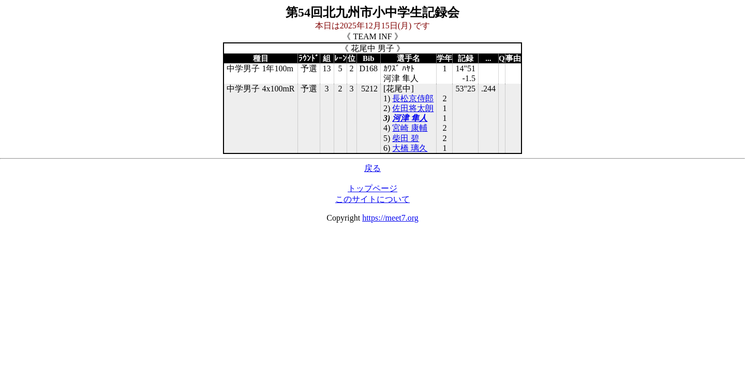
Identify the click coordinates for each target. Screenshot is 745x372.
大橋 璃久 (409, 148)
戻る (372, 168)
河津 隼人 (409, 118)
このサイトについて (372, 199)
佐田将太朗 (413, 108)
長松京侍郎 (413, 98)
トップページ (372, 188)
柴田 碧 (405, 138)
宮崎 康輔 (409, 127)
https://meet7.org (390, 217)
